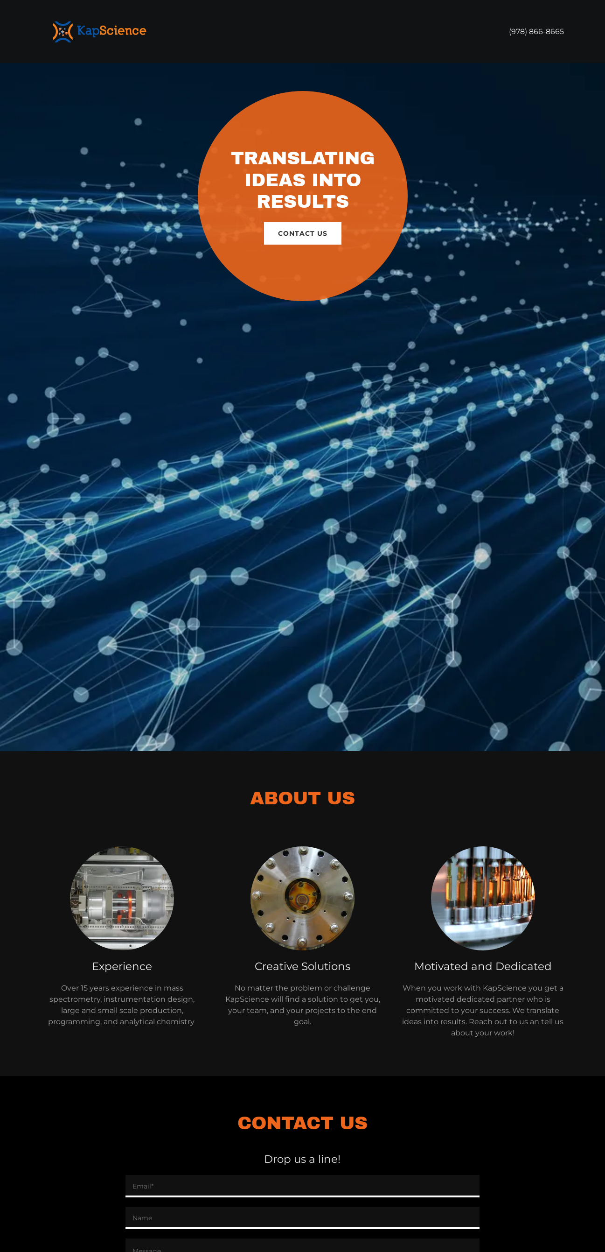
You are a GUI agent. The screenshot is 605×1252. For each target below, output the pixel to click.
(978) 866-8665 (536, 31)
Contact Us (302, 233)
